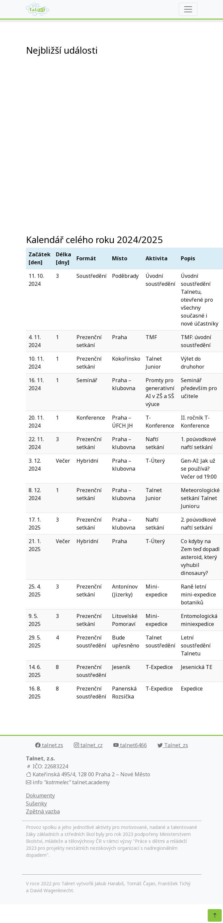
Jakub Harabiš (109, 883)
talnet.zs (49, 745)
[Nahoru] (215, 915)
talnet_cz (88, 745)
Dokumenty (40, 795)
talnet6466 (130, 745)
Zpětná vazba (43, 811)
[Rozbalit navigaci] (188, 9)
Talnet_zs (173, 745)
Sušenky (36, 803)
